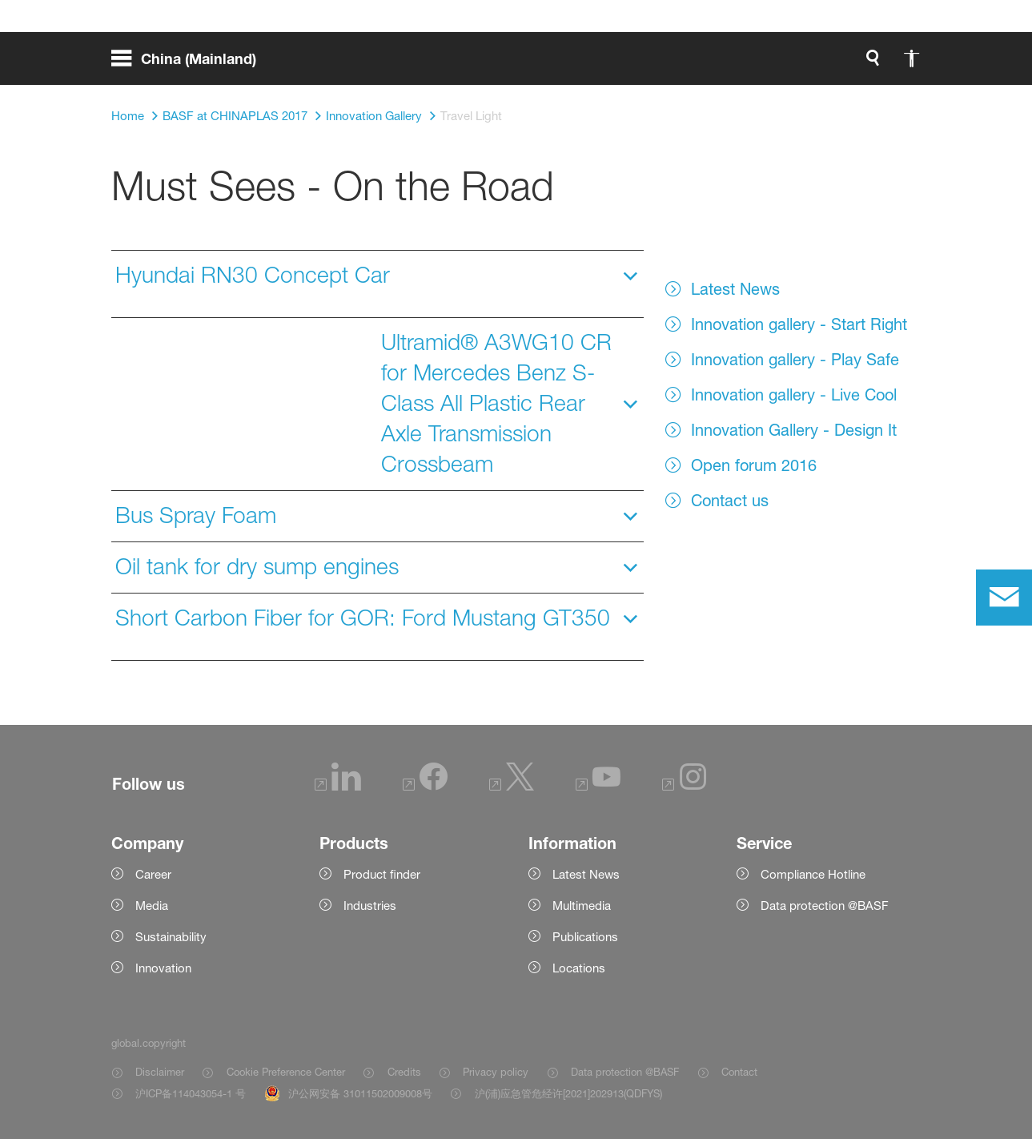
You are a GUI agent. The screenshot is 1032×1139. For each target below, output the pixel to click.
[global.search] (704, 64)
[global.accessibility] (743, 64)
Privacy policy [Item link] (495, 1071)
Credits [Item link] (404, 1071)
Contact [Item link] (739, 1071)
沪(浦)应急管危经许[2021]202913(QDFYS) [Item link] (568, 1093)
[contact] (1004, 598)
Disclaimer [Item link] (159, 1071)
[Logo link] (857, 64)
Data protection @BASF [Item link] (625, 1071)
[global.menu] (190, 64)
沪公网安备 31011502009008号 (360, 1093)
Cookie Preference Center (286, 1071)
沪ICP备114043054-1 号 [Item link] (190, 1093)
